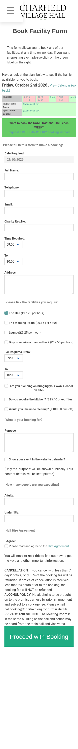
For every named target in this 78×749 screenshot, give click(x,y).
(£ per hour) (41, 342)
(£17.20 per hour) (26, 313)
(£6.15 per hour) (33, 323)
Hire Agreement (58, 546)
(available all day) (31, 104)
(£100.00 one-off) (41, 409)
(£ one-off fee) (41, 399)
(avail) (53, 97)
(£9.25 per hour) (25, 332)
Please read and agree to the (39, 546)
